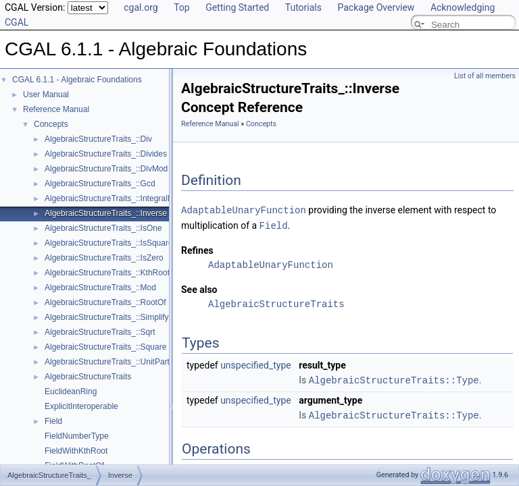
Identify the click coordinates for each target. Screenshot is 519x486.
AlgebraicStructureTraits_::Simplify (107, 317)
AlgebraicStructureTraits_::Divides (106, 154)
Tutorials (303, 7)
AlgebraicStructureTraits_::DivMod (106, 168)
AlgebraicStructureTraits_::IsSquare (109, 243)
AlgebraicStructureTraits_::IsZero (104, 258)
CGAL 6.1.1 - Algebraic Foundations (77, 79)
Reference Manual (56, 109)
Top (182, 7)
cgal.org (140, 7)
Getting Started (237, 7)
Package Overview (375, 7)
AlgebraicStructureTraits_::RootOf (105, 302)
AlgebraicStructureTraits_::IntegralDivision (120, 198)
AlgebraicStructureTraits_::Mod (100, 287)
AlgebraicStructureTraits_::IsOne (103, 228)
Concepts (51, 124)
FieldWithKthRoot (76, 451)
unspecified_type (255, 363)
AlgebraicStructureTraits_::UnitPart (107, 362)
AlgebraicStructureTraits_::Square (105, 347)
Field (53, 421)
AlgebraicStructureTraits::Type (394, 378)
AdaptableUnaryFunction (243, 209)
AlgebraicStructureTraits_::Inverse (106, 213)
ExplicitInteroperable (81, 406)
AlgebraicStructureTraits (88, 376)
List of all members (485, 76)
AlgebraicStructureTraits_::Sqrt (100, 332)
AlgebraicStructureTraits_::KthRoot (107, 272)
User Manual (46, 94)
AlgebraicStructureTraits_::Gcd (100, 183)
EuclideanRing (71, 391)
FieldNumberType (77, 436)
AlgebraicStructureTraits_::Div (98, 139)
